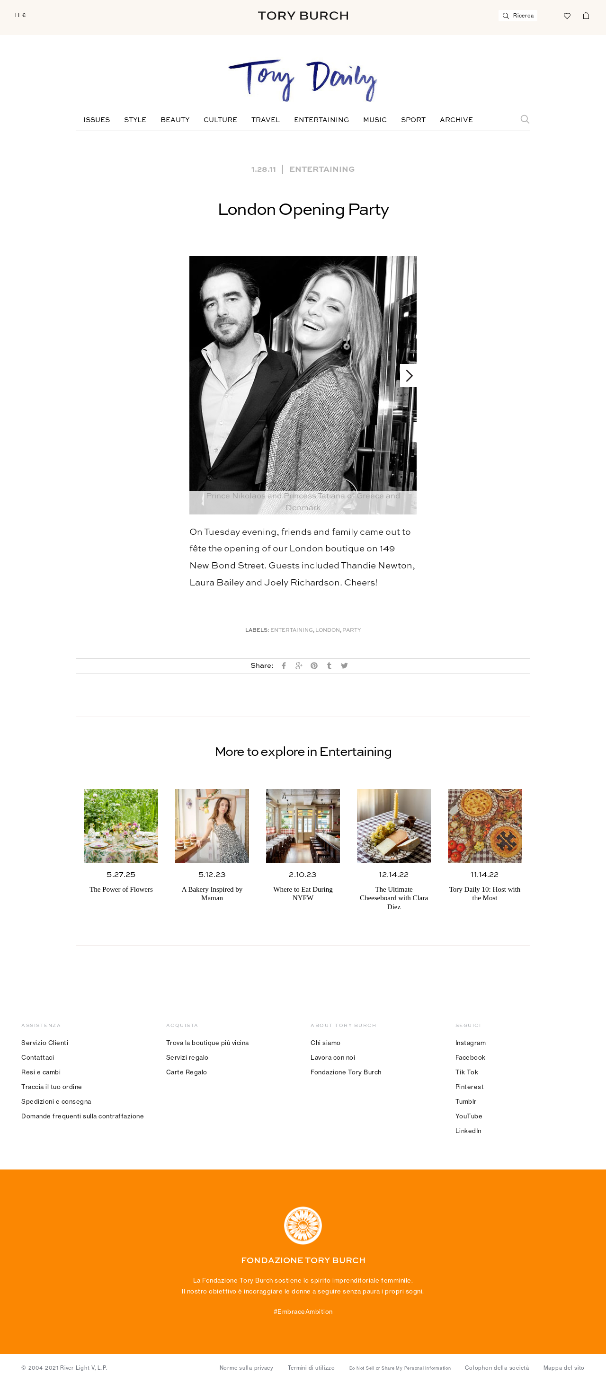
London (327, 630)
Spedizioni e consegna (56, 1101)
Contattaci (37, 1057)
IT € (20, 15)
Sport (413, 120)
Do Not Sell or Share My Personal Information (400, 1368)
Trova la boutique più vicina (207, 1042)
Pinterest (469, 1086)
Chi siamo (326, 1042)
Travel (265, 120)
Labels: (257, 630)
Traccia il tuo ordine (51, 1086)
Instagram (470, 1042)
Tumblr (466, 1101)
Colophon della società (497, 1367)
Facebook (470, 1057)
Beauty (174, 120)
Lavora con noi (333, 1057)
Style (135, 120)
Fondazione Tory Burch (346, 1072)
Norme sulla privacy (247, 1367)
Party (351, 630)
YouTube (469, 1116)
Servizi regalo (187, 1057)
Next (405, 375)
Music (375, 120)
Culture (220, 120)
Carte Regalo (186, 1072)
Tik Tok (467, 1072)
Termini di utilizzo (311, 1367)
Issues (96, 120)
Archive (456, 120)
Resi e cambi (41, 1072)
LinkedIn (468, 1130)
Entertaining (321, 120)
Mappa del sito (564, 1367)
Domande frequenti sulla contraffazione (82, 1116)
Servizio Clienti (44, 1042)
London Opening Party (303, 210)
